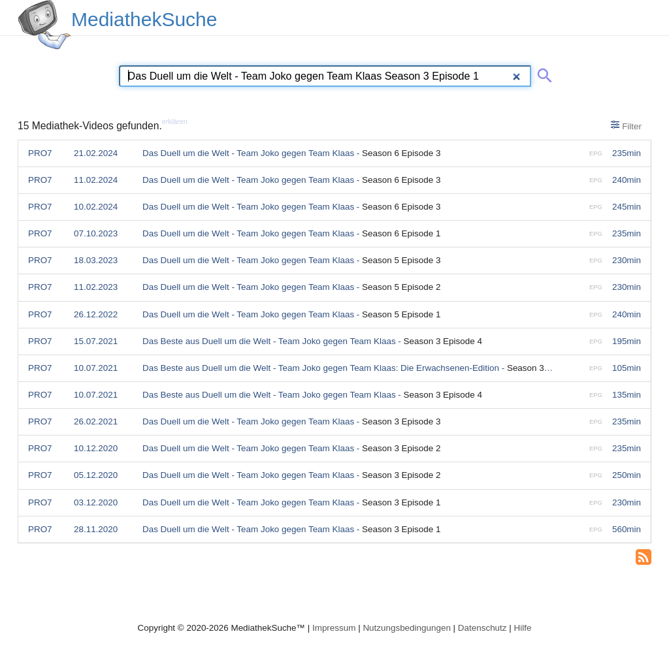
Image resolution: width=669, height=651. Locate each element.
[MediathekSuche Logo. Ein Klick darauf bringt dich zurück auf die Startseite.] (44, 25)
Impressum (333, 628)
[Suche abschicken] (542, 73)
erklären (175, 121)
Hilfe (523, 628)
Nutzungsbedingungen (407, 628)
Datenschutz (482, 628)
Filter (626, 125)
